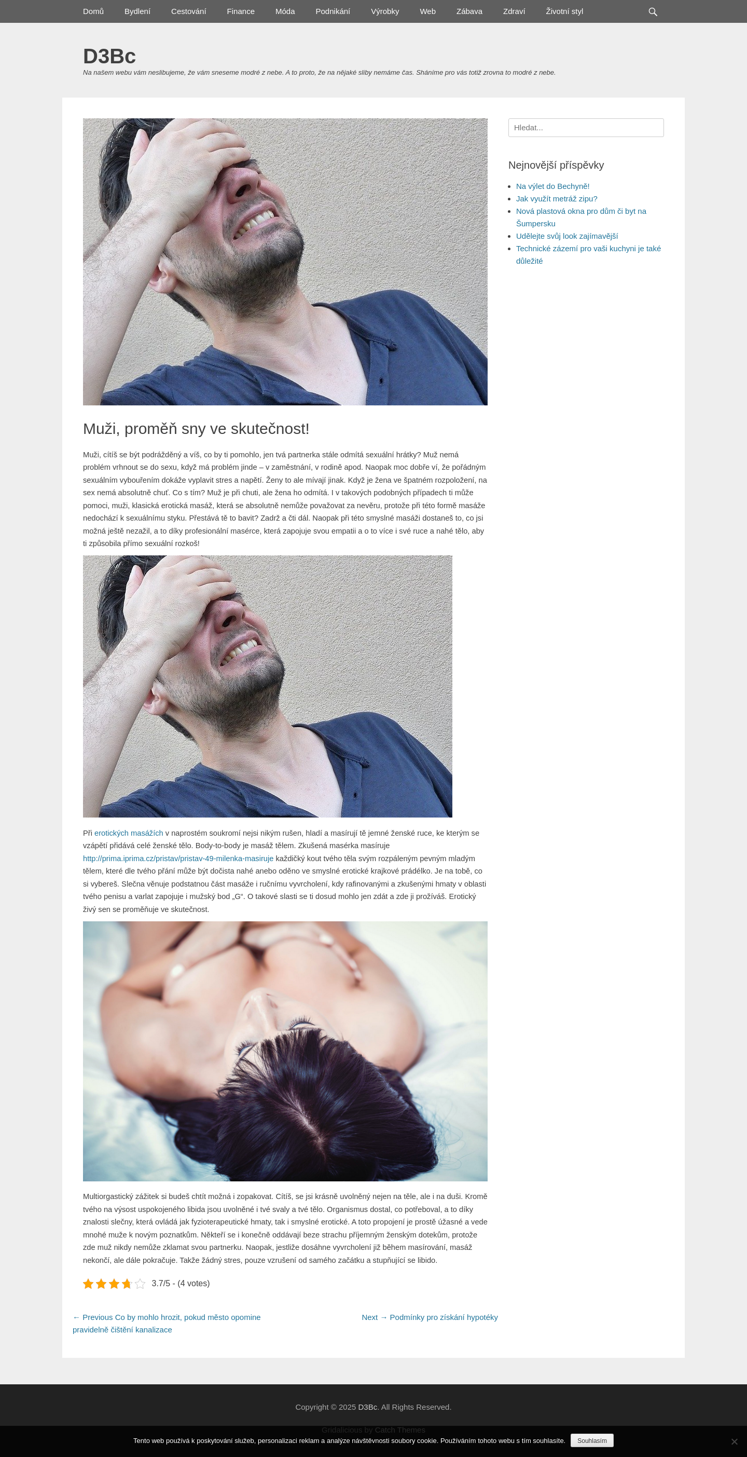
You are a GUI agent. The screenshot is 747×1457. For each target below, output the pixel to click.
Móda (285, 11)
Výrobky (385, 11)
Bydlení (137, 11)
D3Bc (109, 56)
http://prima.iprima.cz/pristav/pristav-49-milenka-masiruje (178, 858)
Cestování (188, 11)
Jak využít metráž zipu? (557, 198)
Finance (241, 11)
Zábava (469, 11)
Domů (93, 11)
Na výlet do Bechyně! (553, 186)
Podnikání (333, 11)
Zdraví (514, 11)
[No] (734, 1441)
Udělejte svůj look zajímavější (567, 236)
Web (428, 11)
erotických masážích (128, 833)
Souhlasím (592, 1441)
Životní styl (565, 11)
